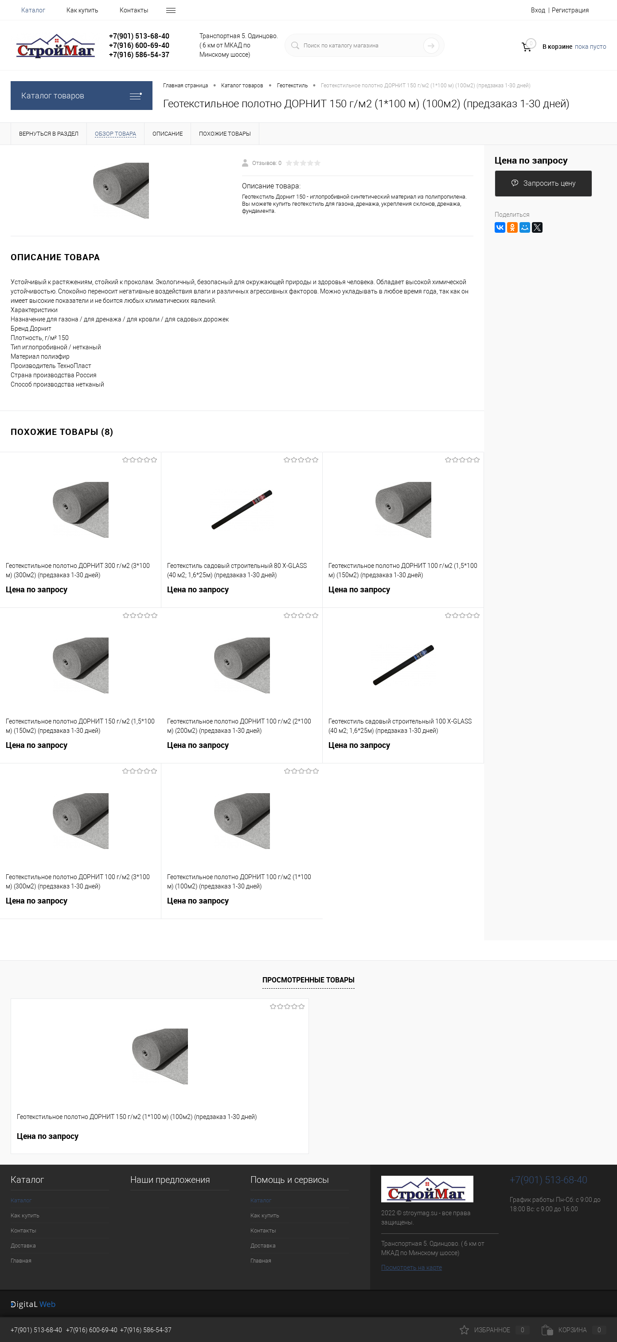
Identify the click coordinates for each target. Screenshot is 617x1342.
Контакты (134, 10)
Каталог (33, 10)
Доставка (23, 1245)
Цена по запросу (80, 595)
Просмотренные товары (308, 980)
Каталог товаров (81, 95)
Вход (538, 10)
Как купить (82, 10)
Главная (21, 1260)
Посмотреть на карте (411, 1267)
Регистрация (570, 10)
